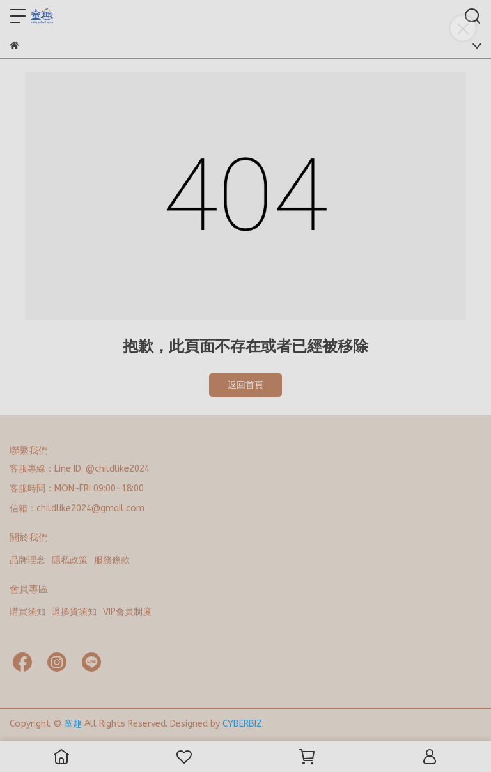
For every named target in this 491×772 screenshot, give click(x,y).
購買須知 (27, 611)
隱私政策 (70, 560)
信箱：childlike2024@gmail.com (77, 508)
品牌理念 (27, 560)
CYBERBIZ (242, 723)
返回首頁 (245, 385)
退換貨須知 (74, 611)
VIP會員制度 (127, 611)
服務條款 (112, 560)
